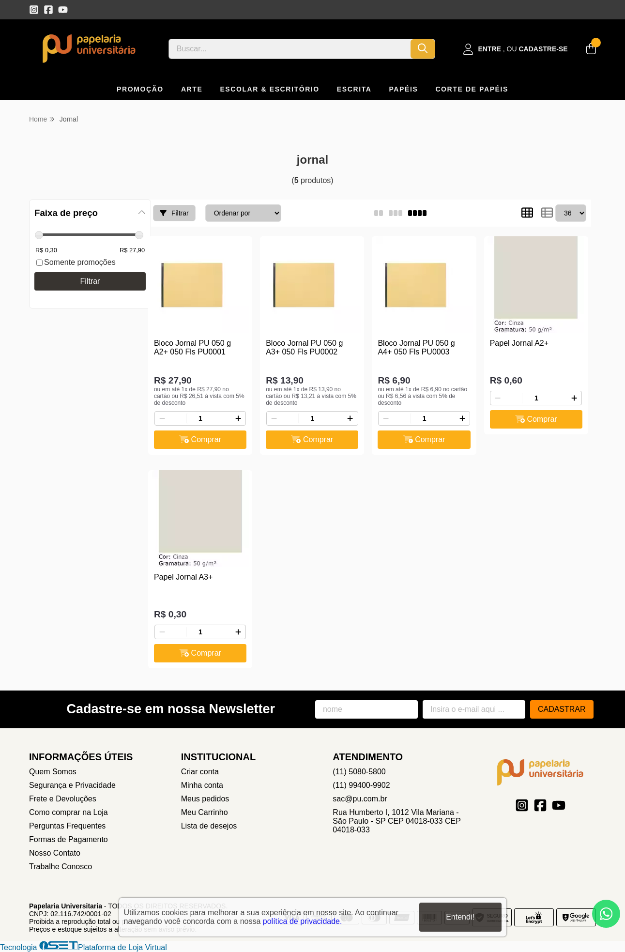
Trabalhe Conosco (60, 866)
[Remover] (162, 418)
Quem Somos (52, 772)
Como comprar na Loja (68, 812)
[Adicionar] (238, 418)
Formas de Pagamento (68, 839)
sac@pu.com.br (360, 799)
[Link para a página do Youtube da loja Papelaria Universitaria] (63, 10)
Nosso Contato (54, 853)
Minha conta (202, 785)
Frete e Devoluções (62, 799)
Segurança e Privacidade (72, 785)
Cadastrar (562, 709)
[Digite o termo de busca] (290, 49)
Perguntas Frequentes (67, 826)
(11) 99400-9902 (361, 785)
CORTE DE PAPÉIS (471, 89)
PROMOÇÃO (140, 89)
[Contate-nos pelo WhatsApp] (606, 914)
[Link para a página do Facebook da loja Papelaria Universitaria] (48, 10)
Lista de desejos (209, 826)
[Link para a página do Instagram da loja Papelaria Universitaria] (34, 10)
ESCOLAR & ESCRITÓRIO (269, 89)
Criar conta (200, 772)
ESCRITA (354, 89)
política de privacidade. (302, 921)
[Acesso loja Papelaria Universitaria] (516, 49)
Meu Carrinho (204, 812)
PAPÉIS (403, 89)
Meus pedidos (205, 799)
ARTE (192, 89)
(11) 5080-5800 (359, 772)
